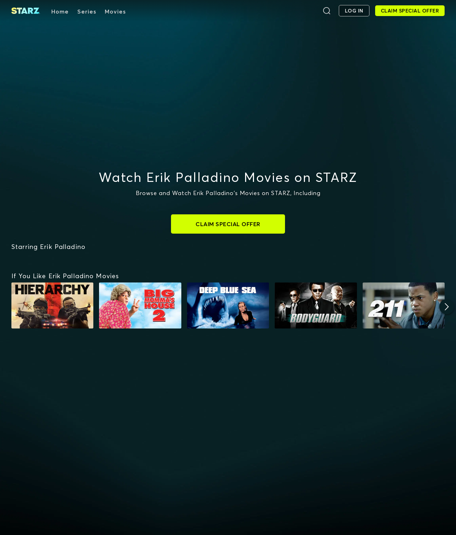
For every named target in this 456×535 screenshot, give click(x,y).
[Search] (326, 10)
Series (86, 11)
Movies (115, 11)
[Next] (446, 306)
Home (60, 11)
